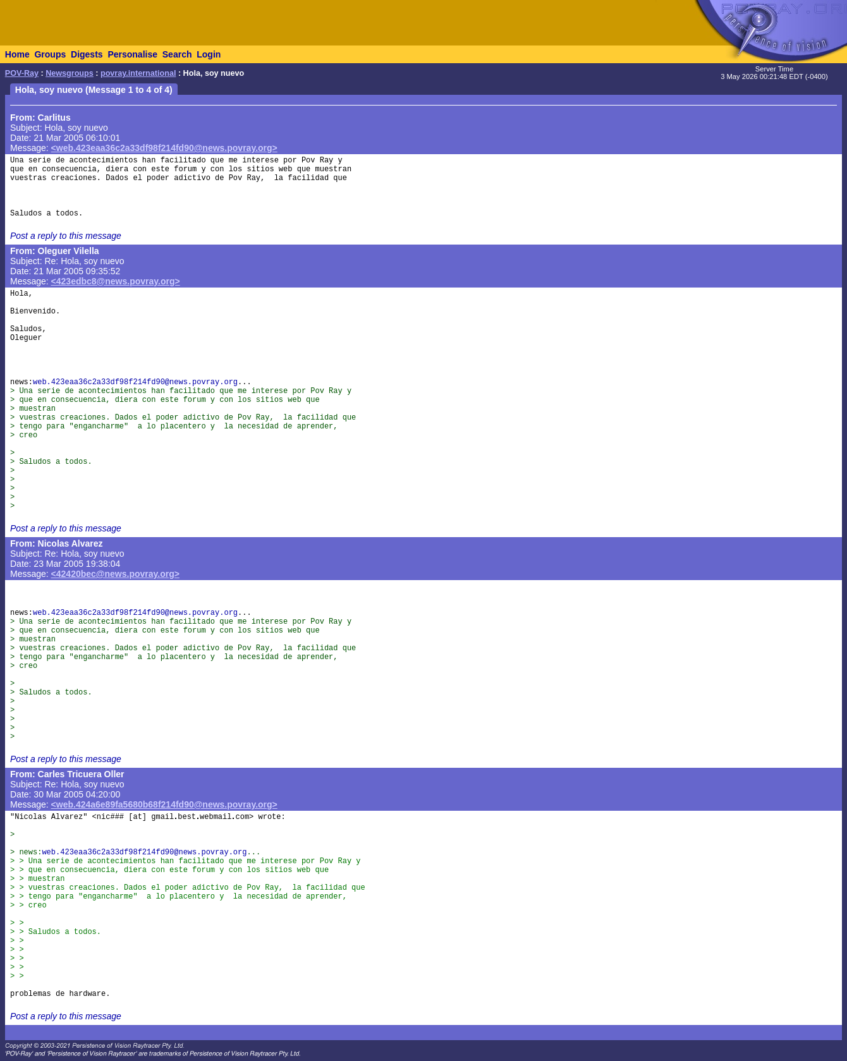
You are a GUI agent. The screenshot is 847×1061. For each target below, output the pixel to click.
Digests (87, 54)
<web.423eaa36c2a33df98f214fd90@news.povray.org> (164, 148)
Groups (50, 54)
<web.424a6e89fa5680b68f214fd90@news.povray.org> (164, 804)
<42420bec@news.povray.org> (115, 574)
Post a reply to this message (65, 236)
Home (17, 54)
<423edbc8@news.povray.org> (115, 281)
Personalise (132, 54)
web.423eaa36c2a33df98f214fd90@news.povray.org (135, 382)
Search (177, 54)
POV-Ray (22, 73)
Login (209, 54)
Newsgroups (70, 73)
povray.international (138, 73)
